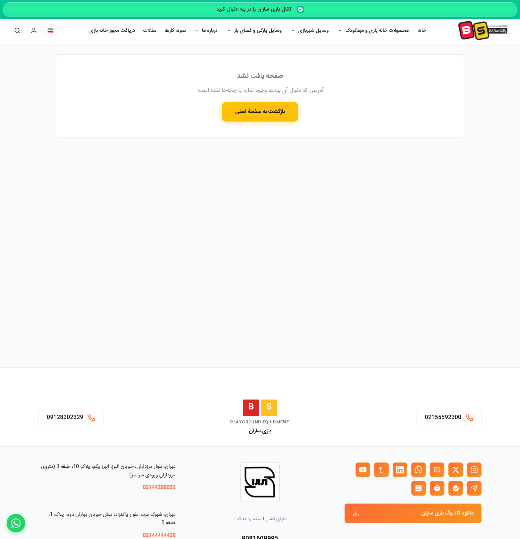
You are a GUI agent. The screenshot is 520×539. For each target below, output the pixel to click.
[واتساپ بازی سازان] (418, 469)
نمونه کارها (175, 31)
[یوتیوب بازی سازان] (363, 469)
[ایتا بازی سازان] (437, 488)
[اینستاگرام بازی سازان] (474, 469)
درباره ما (210, 31)
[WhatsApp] (16, 523)
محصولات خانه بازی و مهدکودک (377, 31)
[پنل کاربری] (33, 30)
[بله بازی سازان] (455, 488)
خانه (422, 31)
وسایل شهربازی (313, 31)
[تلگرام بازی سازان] (474, 488)
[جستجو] (17, 30)
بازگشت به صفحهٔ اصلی (260, 111)
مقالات (149, 31)
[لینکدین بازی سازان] (400, 469)
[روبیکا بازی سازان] (418, 488)
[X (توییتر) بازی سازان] (455, 469)
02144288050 (159, 487)
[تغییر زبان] (50, 30)
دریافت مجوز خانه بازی (112, 31)
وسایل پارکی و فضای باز (258, 31)
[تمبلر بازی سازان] (381, 469)
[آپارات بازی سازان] (437, 469)
